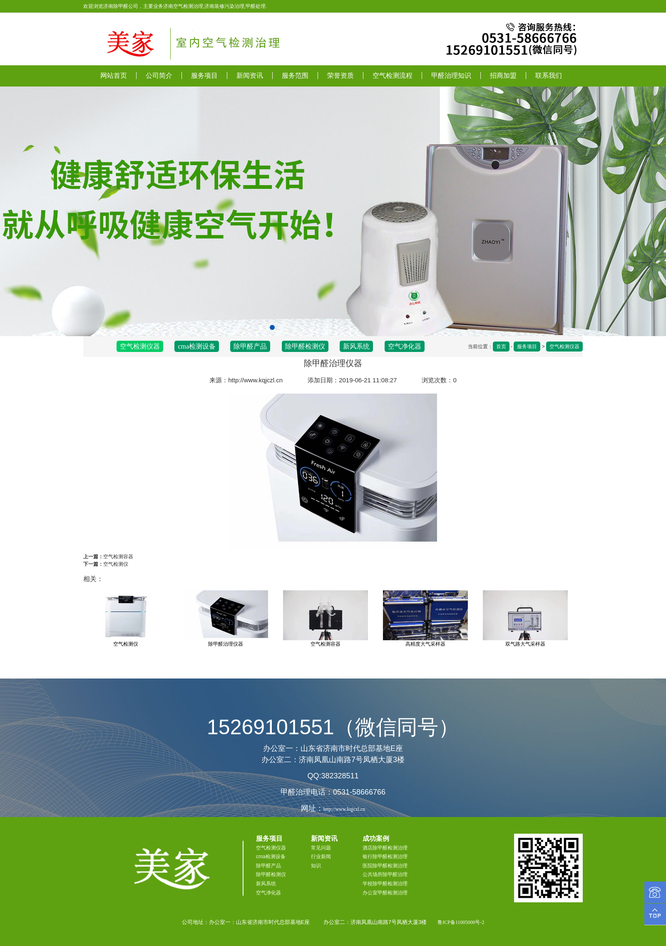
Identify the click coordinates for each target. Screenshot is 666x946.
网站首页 (113, 75)
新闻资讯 (249, 75)
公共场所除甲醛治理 (385, 874)
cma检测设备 (197, 346)
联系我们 (548, 75)
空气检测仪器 (564, 346)
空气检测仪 (115, 564)
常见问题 (321, 848)
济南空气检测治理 (183, 6)
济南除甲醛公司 (120, 6)
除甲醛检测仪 (305, 346)
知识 (316, 866)
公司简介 (159, 75)
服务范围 (295, 75)
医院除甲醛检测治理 (385, 866)
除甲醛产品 (250, 346)
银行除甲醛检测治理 (385, 856)
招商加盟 (503, 75)
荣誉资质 (340, 75)
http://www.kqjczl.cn (255, 380)
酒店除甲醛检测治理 (385, 848)
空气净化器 (404, 346)
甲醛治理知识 (451, 75)
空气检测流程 (393, 75)
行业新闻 (321, 856)
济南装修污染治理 (224, 6)
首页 (501, 346)
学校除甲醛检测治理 (385, 884)
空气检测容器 (118, 557)
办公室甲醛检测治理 (385, 893)
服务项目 (204, 75)
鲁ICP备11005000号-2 (460, 922)
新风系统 (356, 346)
